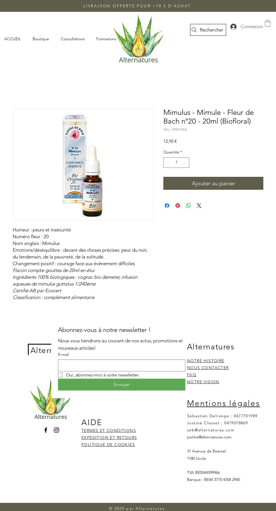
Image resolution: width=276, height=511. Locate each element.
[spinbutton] (176, 163)
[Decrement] (167, 163)
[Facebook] (45, 430)
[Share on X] (199, 205)
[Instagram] (56, 430)
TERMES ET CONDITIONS (108, 430)
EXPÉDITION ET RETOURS (109, 437)
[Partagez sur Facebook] (167, 205)
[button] (268, 23)
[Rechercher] (208, 30)
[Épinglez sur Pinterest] (177, 205)
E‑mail (63, 354)
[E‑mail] (120, 365)
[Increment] (184, 163)
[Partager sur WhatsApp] (188, 205)
